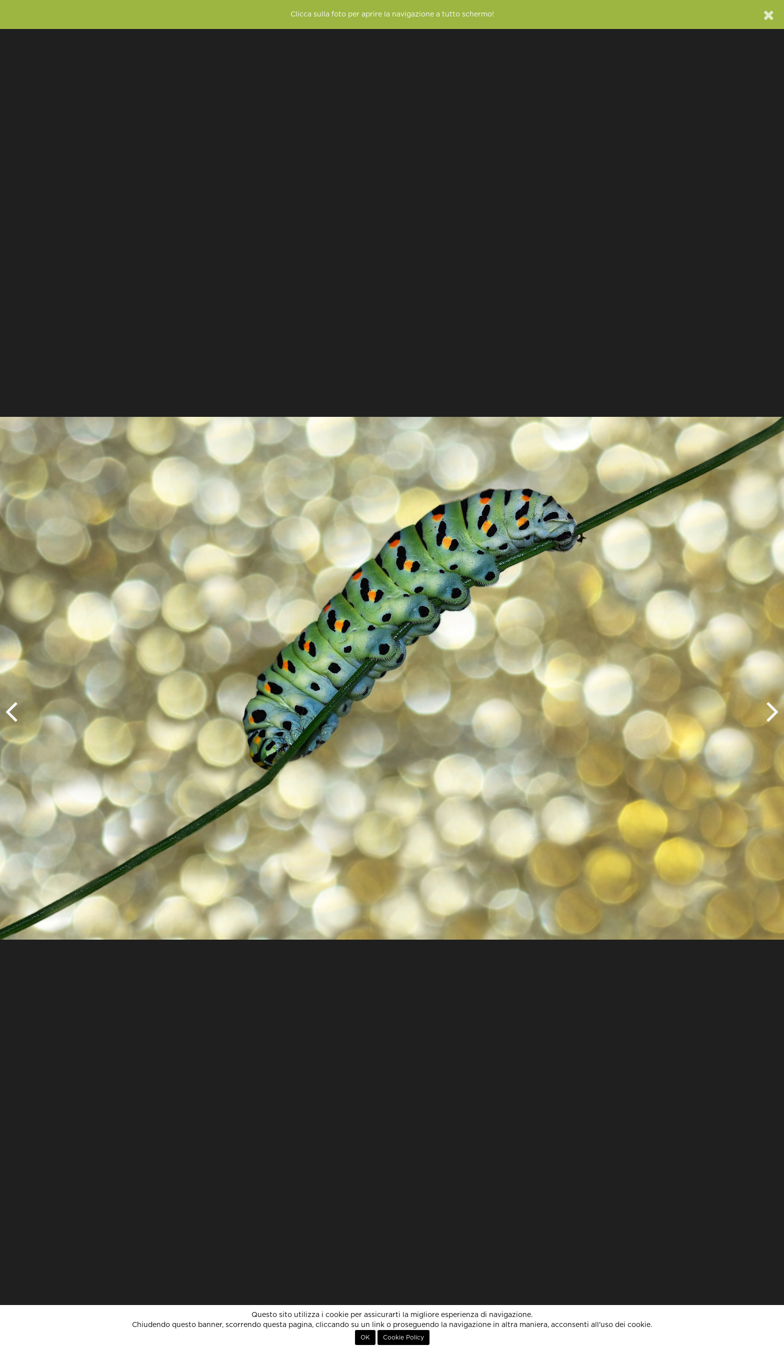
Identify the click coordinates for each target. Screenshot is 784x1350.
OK (365, 1338)
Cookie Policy (403, 1338)
